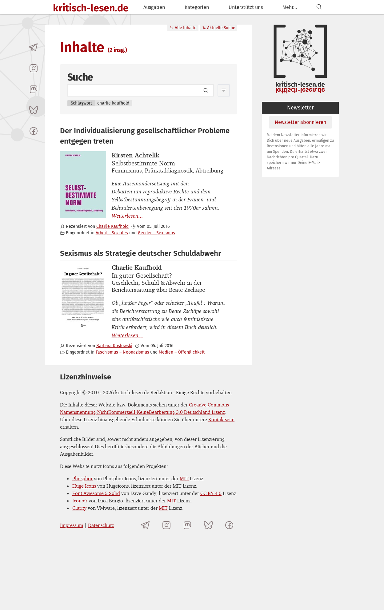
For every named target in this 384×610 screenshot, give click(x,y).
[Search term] (140, 90)
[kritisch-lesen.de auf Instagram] (34, 68)
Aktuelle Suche (218, 27)
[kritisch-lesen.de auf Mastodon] (34, 89)
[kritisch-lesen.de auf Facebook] (34, 131)
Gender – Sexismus (156, 233)
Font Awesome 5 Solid (96, 493)
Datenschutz (101, 525)
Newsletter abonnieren (300, 122)
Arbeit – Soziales (112, 233)
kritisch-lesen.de (91, 8)
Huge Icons (84, 486)
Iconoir (79, 500)
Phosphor (82, 478)
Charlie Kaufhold (112, 226)
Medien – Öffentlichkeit (182, 352)
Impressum (71, 525)
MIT (184, 478)
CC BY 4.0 (211, 493)
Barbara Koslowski (114, 345)
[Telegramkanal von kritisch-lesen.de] (34, 47)
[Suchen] (319, 7)
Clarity (79, 508)
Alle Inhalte (182, 27)
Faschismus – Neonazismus (122, 352)
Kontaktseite (221, 419)
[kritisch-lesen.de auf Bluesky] (34, 110)
